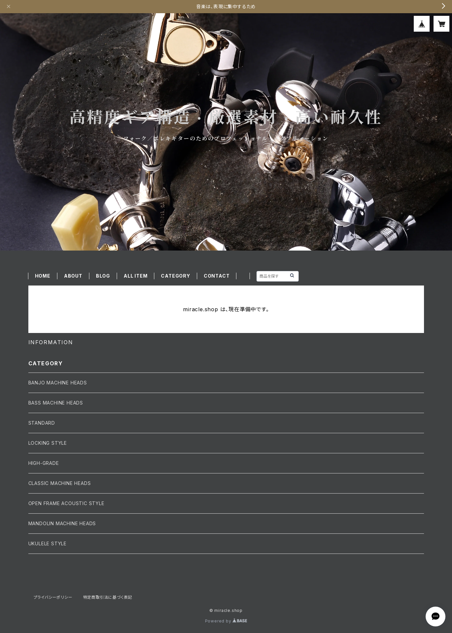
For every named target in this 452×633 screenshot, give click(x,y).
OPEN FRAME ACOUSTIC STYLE (66, 503)
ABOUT (73, 276)
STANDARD (41, 423)
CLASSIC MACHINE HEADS (59, 483)
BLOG (103, 276)
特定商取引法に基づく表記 (108, 597)
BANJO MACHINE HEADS (57, 382)
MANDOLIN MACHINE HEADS (62, 523)
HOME (42, 276)
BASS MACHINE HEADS (55, 403)
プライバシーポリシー (53, 597)
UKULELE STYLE (47, 543)
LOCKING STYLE (47, 443)
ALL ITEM (135, 276)
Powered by (226, 620)
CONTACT (217, 276)
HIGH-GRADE (43, 463)
